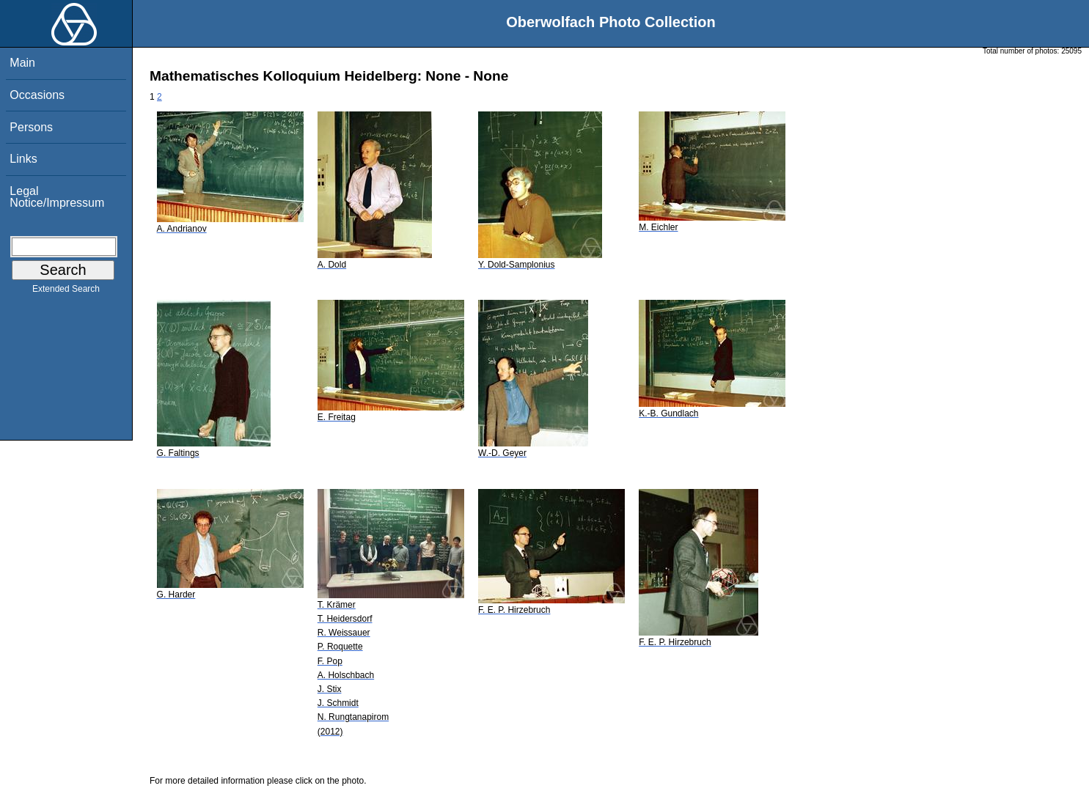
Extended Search (66, 291)
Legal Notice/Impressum (57, 197)
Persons (31, 127)
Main (22, 62)
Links (23, 158)
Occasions (37, 95)
